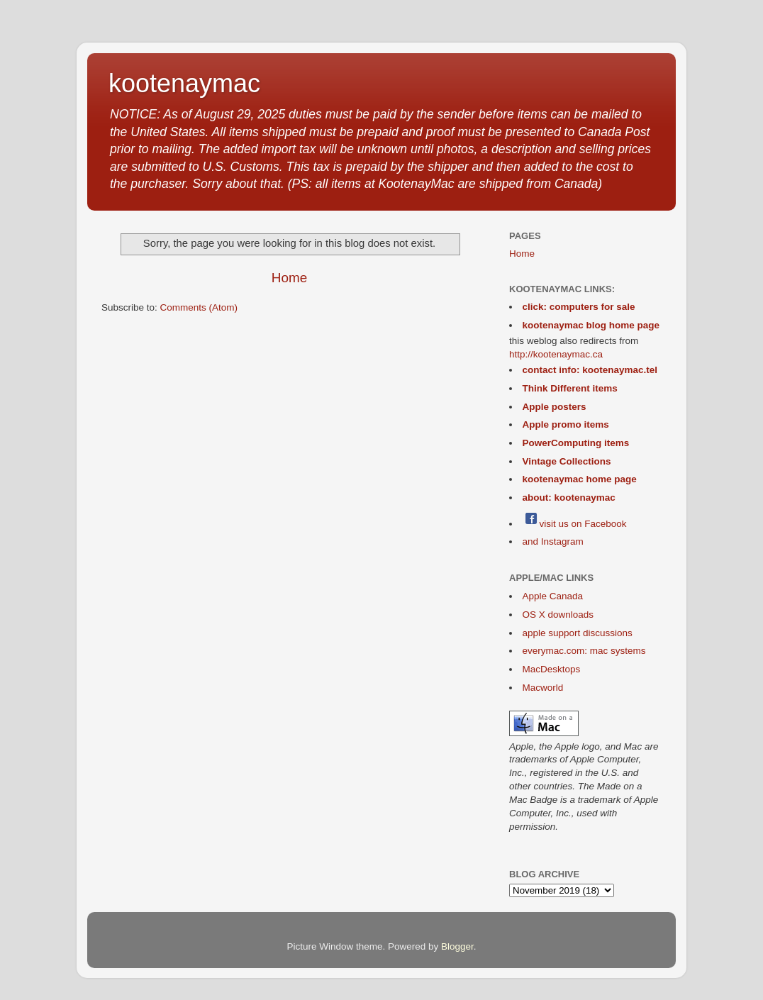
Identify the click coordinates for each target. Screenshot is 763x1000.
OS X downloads (558, 614)
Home (289, 277)
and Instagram (553, 541)
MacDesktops (552, 669)
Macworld (543, 687)
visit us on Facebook (575, 523)
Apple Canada (553, 596)
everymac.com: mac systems (584, 650)
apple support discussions (578, 633)
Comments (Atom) (199, 307)
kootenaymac (184, 83)
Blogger (457, 946)
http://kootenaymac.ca (556, 354)
